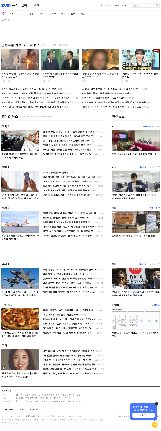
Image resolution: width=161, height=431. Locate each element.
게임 (83, 13)
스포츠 (35, 5)
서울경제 (142, 167)
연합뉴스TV (5, 81)
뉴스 (15, 5)
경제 (31, 13)
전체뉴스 (21, 409)
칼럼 (73, 13)
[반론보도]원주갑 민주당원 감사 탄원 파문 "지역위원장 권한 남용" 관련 (43, 398)
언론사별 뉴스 (7, 409)
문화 (63, 13)
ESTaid (5, 423)
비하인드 (125, 81)
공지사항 (60, 416)
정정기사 (5, 391)
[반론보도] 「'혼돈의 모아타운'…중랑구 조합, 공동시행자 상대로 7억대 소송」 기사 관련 (50, 401)
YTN (83, 81)
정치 (11, 13)
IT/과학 (52, 13)
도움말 (80, 416)
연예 (24, 5)
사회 (21, 13)
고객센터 (70, 416)
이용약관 (18, 416)
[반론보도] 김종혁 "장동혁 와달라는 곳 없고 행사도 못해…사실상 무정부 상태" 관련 (48, 394)
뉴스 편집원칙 (6, 416)
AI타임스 (156, 305)
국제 (41, 13)
